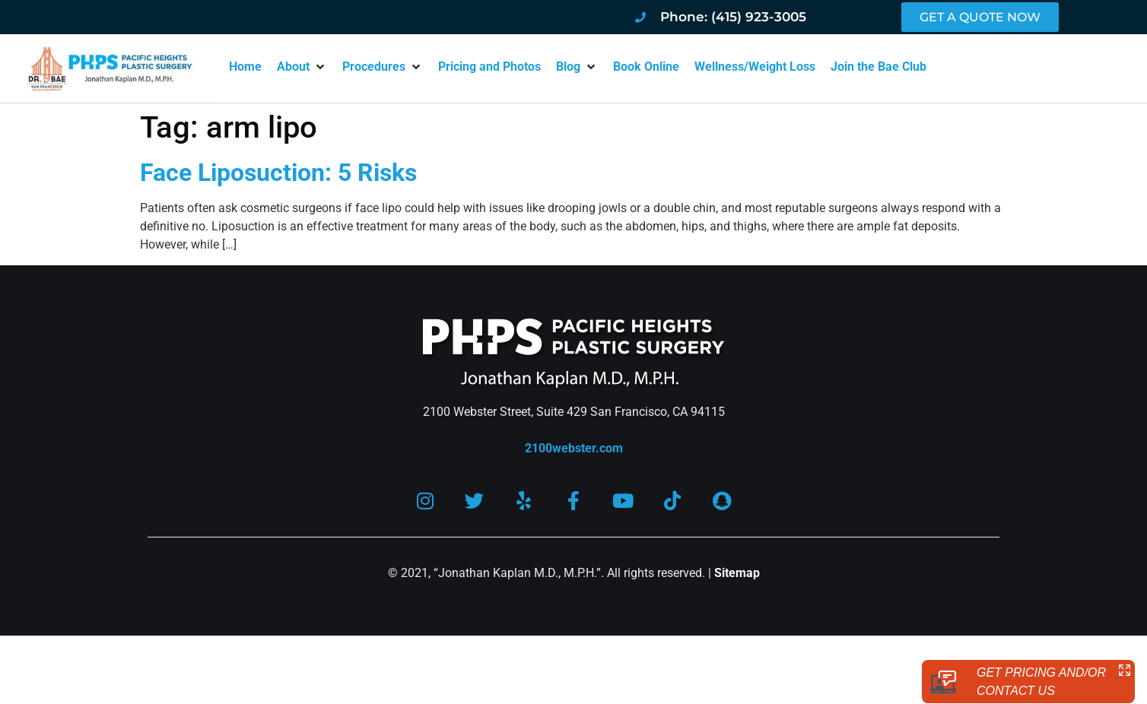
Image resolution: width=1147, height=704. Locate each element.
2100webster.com (574, 448)
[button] (302, 67)
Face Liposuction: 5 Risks (278, 172)
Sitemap (737, 574)
